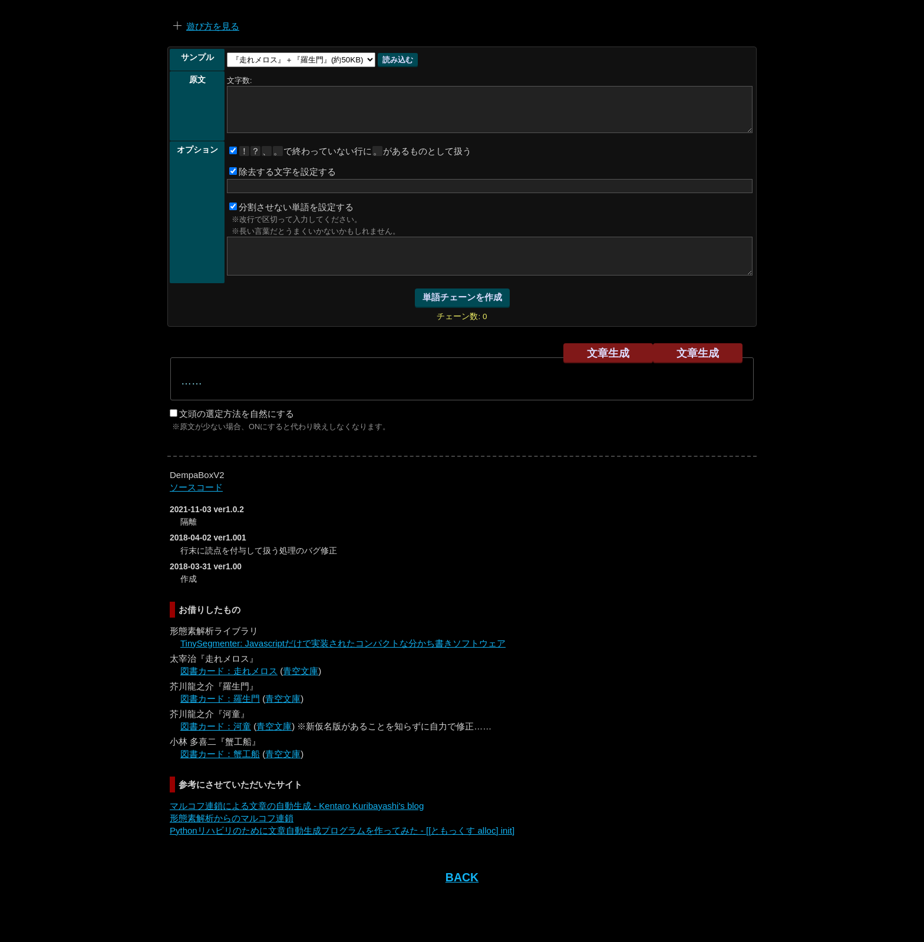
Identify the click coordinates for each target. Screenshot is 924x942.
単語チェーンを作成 (462, 297)
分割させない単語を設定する (291, 207)
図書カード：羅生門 (220, 699)
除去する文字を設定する (282, 172)
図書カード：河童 (215, 726)
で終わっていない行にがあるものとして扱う (350, 151)
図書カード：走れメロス (229, 671)
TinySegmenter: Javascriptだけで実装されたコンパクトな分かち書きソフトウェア (343, 643)
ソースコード (196, 487)
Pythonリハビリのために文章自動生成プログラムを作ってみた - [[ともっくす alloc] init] (342, 830)
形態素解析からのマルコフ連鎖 (231, 818)
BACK (462, 877)
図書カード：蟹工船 (220, 754)
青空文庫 (300, 671)
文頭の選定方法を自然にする (232, 414)
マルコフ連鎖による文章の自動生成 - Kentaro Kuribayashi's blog (297, 806)
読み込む (397, 59)
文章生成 (608, 353)
